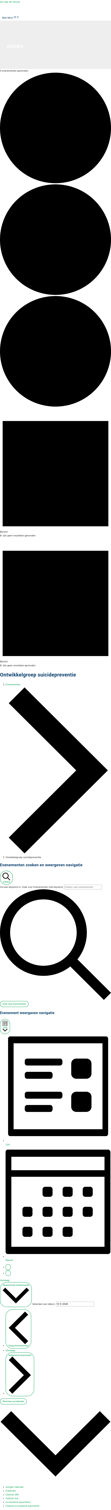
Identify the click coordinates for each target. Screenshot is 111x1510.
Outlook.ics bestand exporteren (22, 1505)
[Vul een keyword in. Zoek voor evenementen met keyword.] (83, 887)
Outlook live (12, 1498)
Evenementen (13, 684)
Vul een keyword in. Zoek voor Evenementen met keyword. (32, 887)
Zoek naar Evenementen (14, 1004)
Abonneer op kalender (13, 1401)
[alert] (55, 473)
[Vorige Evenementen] (8, 1267)
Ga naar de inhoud (10, 1)
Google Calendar (15, 1487)
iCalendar (11, 1490)
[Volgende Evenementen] (8, 1273)
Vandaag (4, 1280)
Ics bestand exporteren (18, 1502)
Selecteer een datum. (44, 1304)
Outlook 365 (12, 1494)
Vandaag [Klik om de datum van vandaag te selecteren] (10, 1350)
